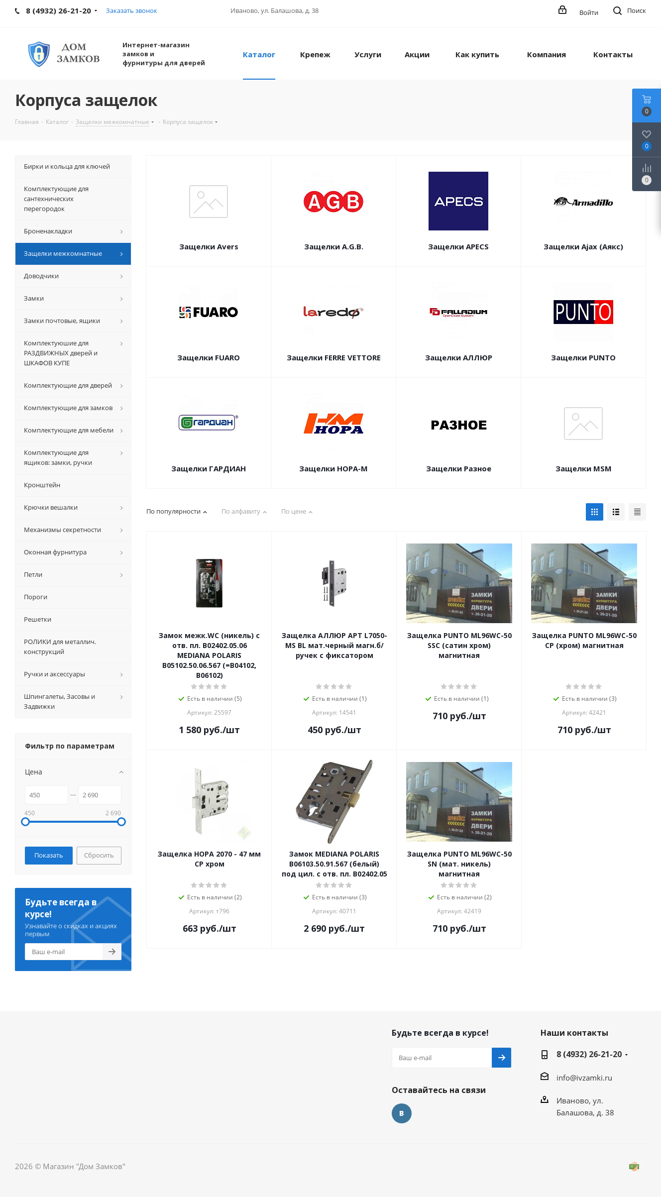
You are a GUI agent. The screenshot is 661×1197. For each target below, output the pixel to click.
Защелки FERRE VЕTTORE (334, 357)
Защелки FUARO (208, 357)
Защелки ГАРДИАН (208, 468)
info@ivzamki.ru (584, 1078)
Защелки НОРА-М (333, 468)
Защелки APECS (458, 246)
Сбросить (99, 855)
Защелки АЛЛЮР (458, 357)
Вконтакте (402, 1113)
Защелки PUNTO (583, 357)
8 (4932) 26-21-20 (589, 1054)
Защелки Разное (458, 468)
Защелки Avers (208, 246)
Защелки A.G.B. (333, 246)
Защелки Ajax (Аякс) (583, 246)
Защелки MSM (583, 468)
